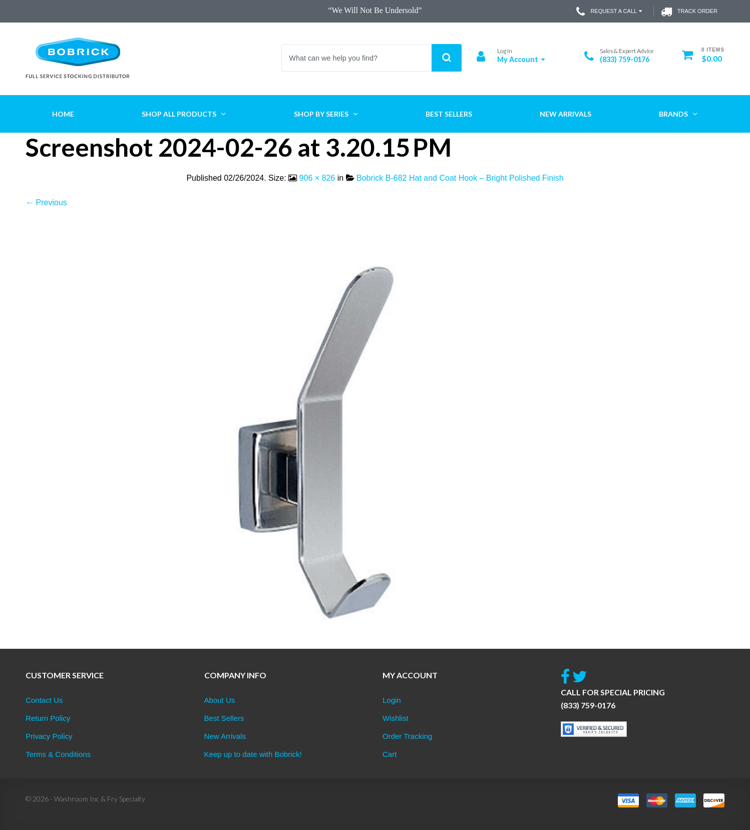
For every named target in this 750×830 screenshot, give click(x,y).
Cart (390, 754)
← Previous (46, 202)
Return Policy (48, 718)
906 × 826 (317, 178)
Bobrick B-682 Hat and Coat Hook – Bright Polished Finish (460, 178)
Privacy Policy (49, 736)
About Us (219, 700)
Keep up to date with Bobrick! (253, 754)
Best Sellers (224, 718)
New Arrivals (225, 736)
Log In (504, 51)
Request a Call (610, 11)
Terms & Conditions (58, 754)
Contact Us (44, 700)
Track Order (689, 11)
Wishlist (396, 718)
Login (392, 700)
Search (447, 58)
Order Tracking (407, 736)
